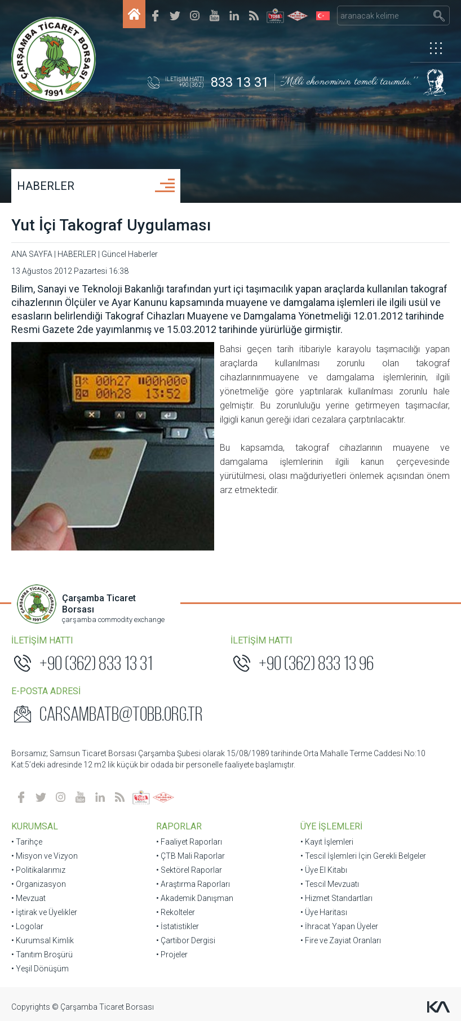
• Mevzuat (28, 898)
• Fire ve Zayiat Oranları (340, 940)
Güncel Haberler (129, 254)
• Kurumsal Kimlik (42, 940)
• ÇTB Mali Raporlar (190, 855)
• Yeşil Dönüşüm (40, 968)
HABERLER (45, 186)
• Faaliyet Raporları (189, 841)
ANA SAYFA (31, 254)
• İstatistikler (177, 926)
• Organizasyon (38, 884)
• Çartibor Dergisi (185, 940)
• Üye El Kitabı (323, 869)
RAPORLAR (179, 826)
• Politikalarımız (38, 869)
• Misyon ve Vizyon (44, 855)
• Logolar (27, 926)
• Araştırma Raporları (193, 884)
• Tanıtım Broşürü (42, 954)
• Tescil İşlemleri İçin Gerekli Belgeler (363, 855)
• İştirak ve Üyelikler (44, 912)
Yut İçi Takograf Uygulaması (111, 225)
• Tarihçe (26, 841)
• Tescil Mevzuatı (329, 884)
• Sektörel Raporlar (189, 869)
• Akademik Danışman (194, 898)
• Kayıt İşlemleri (326, 841)
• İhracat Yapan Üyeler (339, 926)
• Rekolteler (175, 912)
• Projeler (172, 954)
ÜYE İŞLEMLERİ (331, 826)
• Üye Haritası (323, 912)
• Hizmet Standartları (336, 898)
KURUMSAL (34, 826)
